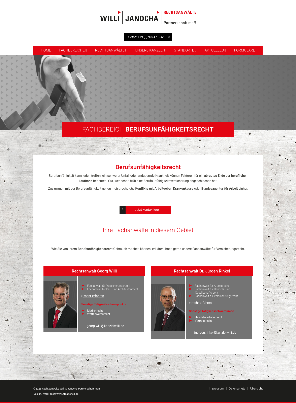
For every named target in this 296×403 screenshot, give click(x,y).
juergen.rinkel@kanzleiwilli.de (215, 332)
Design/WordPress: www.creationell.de (55, 393)
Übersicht (256, 388)
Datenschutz (237, 388)
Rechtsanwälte (111, 50)
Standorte (185, 50)
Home (46, 50)
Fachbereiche (73, 50)
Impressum (216, 388)
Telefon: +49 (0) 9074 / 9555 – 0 (148, 37)
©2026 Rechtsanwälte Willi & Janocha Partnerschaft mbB (66, 388)
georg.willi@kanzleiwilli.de (105, 326)
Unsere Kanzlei (150, 50)
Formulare (244, 50)
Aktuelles (215, 50)
